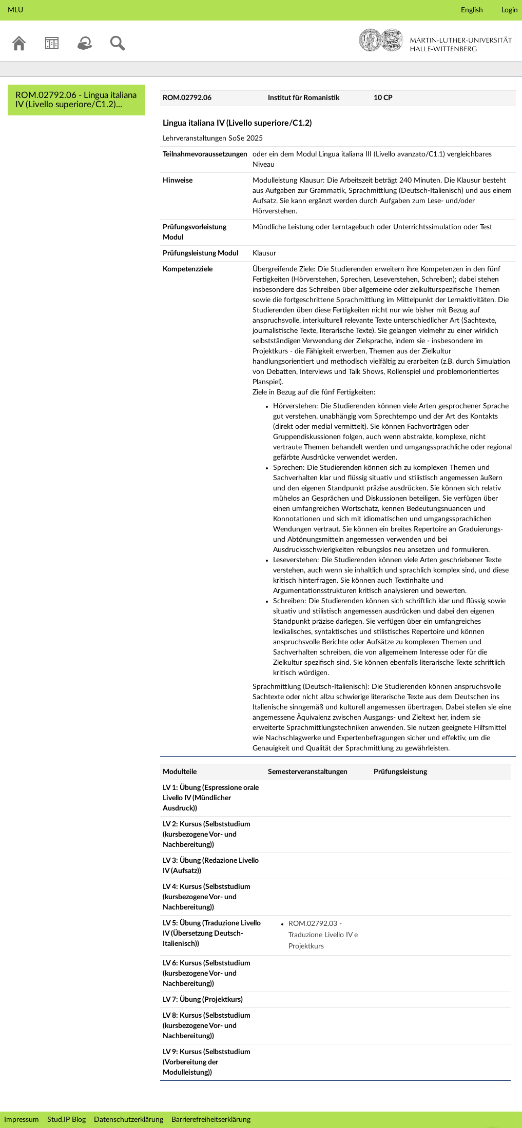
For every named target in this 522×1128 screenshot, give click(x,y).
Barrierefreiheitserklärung (210, 1119)
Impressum (21, 1119)
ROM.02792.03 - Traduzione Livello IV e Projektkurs (323, 935)
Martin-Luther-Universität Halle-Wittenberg (435, 40)
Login (509, 10)
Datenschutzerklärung (128, 1119)
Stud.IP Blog (66, 1119)
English (472, 10)
